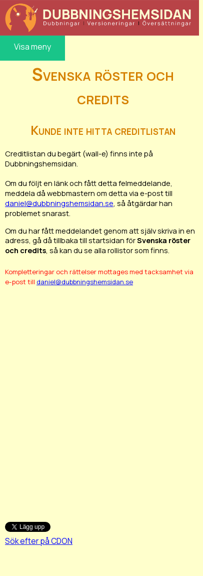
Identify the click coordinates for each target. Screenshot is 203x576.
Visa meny (32, 46)
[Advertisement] (100, 398)
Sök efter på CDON (38, 540)
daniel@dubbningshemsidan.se (59, 203)
